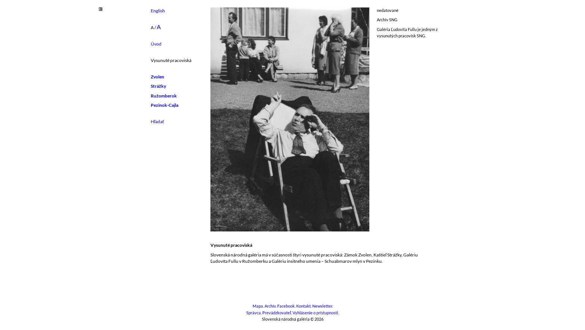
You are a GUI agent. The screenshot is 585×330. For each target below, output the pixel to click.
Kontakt (303, 306)
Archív (270, 306)
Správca (253, 312)
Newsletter (322, 306)
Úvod (156, 44)
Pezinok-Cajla (164, 105)
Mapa (258, 306)
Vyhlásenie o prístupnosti (315, 312)
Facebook (286, 306)
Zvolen (157, 77)
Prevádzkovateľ (276, 312)
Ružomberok (164, 96)
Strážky (158, 86)
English (158, 10)
